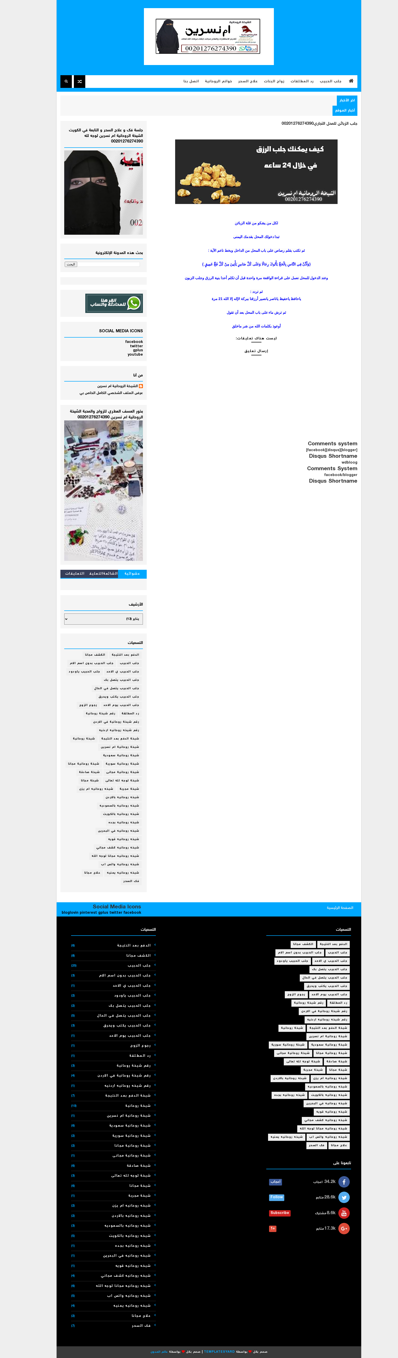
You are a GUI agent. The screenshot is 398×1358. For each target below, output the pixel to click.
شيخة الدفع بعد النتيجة (110, 739)
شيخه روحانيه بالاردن (112, 797)
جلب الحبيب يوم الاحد (111, 705)
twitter (126, 346)
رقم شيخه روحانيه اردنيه (109, 730)
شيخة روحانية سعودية (111, 755)
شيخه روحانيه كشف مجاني (107, 848)
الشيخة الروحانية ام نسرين (107, 386)
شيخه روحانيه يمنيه (113, 873)
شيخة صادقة (79, 772)
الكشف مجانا (85, 655)
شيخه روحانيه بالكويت (111, 814)
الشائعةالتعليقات (93, 574)
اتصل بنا (181, 81)
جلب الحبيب (321, 81)
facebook (124, 342)
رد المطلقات (292, 81)
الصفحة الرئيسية (330, 908)
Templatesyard (209, 1352)
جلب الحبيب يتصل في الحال (106, 688)
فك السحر (121, 881)
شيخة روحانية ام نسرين (110, 747)
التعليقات (65, 573)
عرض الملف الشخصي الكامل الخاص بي (101, 393)
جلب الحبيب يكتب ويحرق (109, 697)
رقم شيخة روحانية (90, 714)
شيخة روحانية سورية (112, 764)
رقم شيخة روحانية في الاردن (106, 722)
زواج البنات (264, 81)
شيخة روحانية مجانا (73, 764)
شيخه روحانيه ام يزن (86, 789)
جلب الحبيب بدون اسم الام (82, 663)
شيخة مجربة (119, 789)
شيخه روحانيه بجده (113, 822)
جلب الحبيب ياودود (74, 672)
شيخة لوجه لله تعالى (112, 781)
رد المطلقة (120, 714)
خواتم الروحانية (208, 81)
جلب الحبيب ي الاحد (113, 672)
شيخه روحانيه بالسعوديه (109, 806)
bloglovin (60, 912)
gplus (128, 350)
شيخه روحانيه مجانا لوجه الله (105, 856)
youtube (125, 354)
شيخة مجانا (80, 781)
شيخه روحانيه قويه (113, 839)
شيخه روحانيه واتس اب (110, 864)
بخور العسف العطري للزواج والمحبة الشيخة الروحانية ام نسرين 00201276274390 (96, 414)
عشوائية (122, 573)
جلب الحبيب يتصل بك (111, 680)
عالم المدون (149, 1352)
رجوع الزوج (78, 705)
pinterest (78, 912)
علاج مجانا (82, 873)
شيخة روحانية (74, 739)
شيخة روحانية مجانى (112, 772)
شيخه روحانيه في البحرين (108, 831)
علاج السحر (238, 81)
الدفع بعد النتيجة (115, 655)
